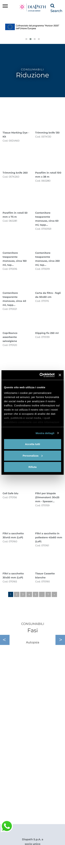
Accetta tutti (32, 444)
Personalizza (33, 455)
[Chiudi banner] (60, 375)
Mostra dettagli (45, 432)
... (42, 594)
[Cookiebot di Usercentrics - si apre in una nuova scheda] (41, 375)
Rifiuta (32, 466)
